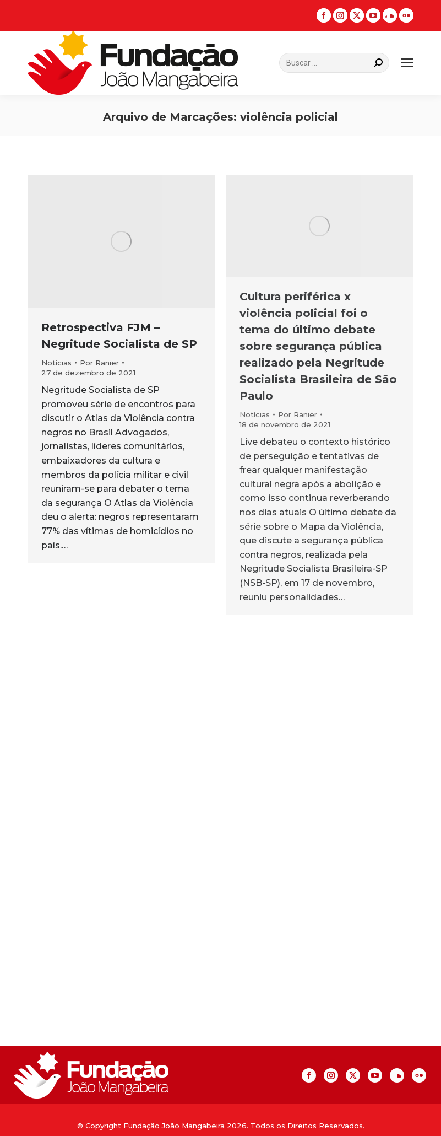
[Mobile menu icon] (406, 62)
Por (99, 362)
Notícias (56, 362)
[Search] (334, 63)
